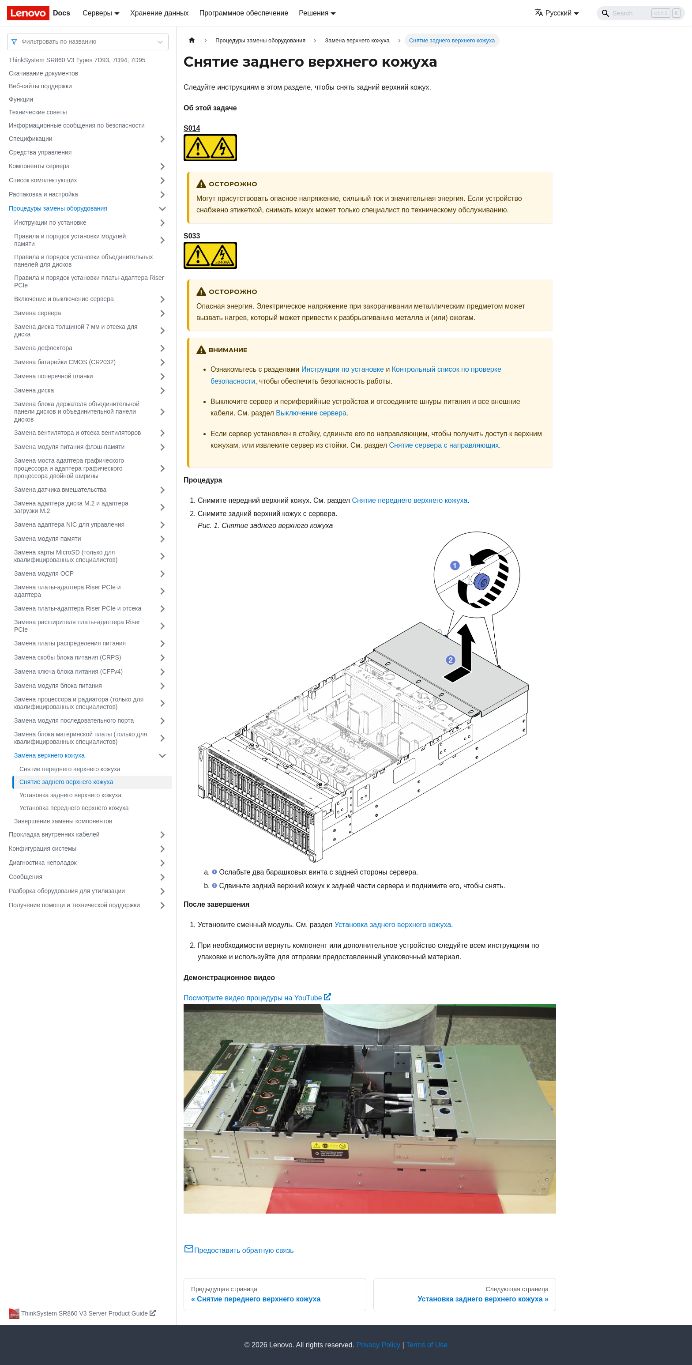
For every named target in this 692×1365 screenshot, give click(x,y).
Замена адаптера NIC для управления (69, 524)
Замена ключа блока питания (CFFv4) (68, 671)
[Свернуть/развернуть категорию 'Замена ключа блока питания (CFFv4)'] (162, 672)
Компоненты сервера (39, 166)
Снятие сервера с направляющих (444, 445)
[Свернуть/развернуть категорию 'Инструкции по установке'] (162, 223)
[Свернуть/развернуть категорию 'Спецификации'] (162, 139)
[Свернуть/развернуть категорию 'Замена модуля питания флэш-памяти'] (162, 447)
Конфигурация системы (42, 848)
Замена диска (34, 390)
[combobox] (22, 42)
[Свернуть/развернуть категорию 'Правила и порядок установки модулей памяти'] (162, 240)
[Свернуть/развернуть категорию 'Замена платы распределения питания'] (162, 644)
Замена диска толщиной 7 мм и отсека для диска (76, 330)
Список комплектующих (43, 180)
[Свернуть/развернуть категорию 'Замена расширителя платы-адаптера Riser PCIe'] (162, 626)
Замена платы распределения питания (70, 643)
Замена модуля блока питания (58, 685)
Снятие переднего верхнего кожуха (69, 769)
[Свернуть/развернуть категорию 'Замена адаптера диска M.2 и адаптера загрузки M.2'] (162, 507)
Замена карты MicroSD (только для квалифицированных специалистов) (66, 556)
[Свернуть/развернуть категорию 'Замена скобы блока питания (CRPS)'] (162, 658)
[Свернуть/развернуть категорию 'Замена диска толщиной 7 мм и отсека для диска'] (162, 331)
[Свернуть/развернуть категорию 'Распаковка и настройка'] (162, 195)
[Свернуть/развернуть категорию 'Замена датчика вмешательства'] (162, 490)
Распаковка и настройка (43, 194)
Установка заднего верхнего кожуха (70, 795)
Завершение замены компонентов (63, 821)
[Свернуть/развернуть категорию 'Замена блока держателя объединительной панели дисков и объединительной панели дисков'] (162, 412)
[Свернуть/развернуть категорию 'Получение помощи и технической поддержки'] (162, 905)
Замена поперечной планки (53, 376)
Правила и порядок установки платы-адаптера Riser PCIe (89, 281)
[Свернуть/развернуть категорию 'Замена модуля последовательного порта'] (162, 721)
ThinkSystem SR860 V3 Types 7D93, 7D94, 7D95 (77, 60)
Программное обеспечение (244, 13)
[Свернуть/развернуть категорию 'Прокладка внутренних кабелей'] (162, 835)
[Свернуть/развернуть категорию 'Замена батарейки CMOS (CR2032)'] (162, 362)
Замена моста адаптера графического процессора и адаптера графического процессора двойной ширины (69, 468)
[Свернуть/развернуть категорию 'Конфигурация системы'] (162, 849)
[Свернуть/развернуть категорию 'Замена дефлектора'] (162, 348)
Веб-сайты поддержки (40, 86)
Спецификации (31, 138)
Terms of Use (427, 1345)
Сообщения (25, 876)
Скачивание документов (43, 73)
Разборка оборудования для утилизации (67, 890)
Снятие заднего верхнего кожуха (66, 781)
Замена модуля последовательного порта (74, 720)
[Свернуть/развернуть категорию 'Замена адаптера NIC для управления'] (162, 525)
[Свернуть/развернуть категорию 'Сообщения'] (162, 877)
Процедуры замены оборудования (58, 208)
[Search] (641, 13)
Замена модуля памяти (47, 538)
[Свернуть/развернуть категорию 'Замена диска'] (162, 391)
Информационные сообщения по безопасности (77, 125)
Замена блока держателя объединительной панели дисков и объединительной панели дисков (76, 411)
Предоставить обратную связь (239, 1250)
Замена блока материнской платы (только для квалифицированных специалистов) (80, 738)
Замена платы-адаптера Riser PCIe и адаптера (67, 591)
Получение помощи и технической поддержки (74, 905)
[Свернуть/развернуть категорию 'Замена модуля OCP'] (162, 574)
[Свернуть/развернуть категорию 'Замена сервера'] (162, 313)
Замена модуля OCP (44, 573)
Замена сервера (37, 313)
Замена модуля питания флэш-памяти (69, 446)
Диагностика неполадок (43, 862)
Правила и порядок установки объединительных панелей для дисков (83, 260)
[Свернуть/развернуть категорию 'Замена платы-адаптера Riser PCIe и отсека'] (162, 609)
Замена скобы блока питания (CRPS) (67, 657)
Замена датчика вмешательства (60, 489)
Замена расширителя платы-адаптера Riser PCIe (77, 625)
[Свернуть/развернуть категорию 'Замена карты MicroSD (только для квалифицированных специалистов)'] (162, 556)
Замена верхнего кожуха (49, 755)
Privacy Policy (379, 1345)
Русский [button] (553, 13)
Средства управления (40, 152)
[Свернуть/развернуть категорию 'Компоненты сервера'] (162, 166)
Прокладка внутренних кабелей (54, 834)
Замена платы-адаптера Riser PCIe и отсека (77, 608)
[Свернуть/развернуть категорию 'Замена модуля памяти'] (162, 539)
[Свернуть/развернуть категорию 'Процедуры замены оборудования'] (162, 209)
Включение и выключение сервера (64, 298)
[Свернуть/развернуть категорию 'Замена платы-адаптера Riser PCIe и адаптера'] (162, 591)
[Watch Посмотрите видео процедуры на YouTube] (369, 1109)
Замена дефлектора (43, 347)
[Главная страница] (192, 40)
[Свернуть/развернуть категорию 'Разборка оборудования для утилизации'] (162, 891)
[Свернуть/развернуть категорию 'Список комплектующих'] (162, 180)
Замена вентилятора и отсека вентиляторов (77, 432)
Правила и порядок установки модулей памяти (70, 240)
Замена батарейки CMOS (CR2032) (65, 362)
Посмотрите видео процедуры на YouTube (257, 998)
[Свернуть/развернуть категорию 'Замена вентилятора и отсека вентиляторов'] (162, 433)
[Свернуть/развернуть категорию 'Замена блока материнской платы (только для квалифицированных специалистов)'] (162, 738)
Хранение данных (159, 13)
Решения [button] (313, 13)
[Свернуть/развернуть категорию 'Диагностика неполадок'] (162, 863)
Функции (21, 99)
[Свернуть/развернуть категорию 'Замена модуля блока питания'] (162, 686)
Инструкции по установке (50, 222)
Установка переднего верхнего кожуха (74, 807)
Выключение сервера (311, 413)
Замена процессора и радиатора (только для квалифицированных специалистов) (78, 703)
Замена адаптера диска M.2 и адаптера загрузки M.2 (71, 507)
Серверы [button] (97, 13)
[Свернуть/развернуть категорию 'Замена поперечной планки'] (162, 377)
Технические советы (38, 112)
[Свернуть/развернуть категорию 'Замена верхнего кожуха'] (162, 756)
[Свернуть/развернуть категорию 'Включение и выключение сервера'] (162, 299)
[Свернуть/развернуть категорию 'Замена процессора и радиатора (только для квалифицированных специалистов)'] (162, 703)
